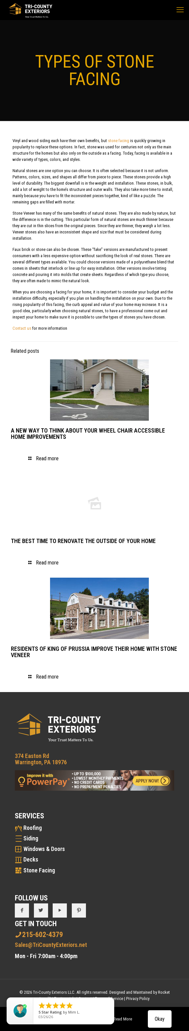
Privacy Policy (137, 998)
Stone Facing (39, 870)
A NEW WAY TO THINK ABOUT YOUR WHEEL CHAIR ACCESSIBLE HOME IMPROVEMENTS (88, 433)
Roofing (32, 827)
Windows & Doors (44, 848)
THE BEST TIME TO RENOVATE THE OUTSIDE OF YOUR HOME (83, 540)
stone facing (118, 140)
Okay (160, 1019)
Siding (30, 838)
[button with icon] (22, 910)
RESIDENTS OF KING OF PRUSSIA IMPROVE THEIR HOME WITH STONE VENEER (94, 651)
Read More (123, 1018)
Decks (30, 859)
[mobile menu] (180, 9)
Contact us (22, 328)
